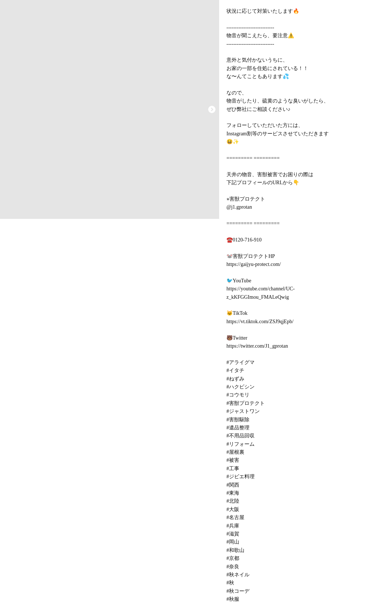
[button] (211, 109)
